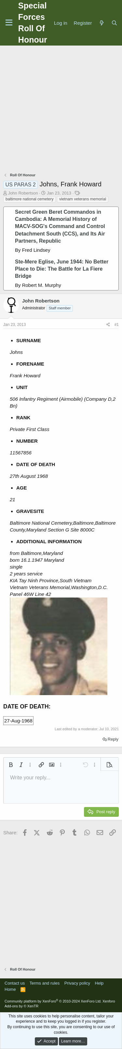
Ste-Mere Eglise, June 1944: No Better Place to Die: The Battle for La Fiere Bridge (61, 269)
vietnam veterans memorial (82, 199)
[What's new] (101, 23)
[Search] (114, 23)
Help (99, 983)
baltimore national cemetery (29, 199)
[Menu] (9, 23)
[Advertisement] (61, 110)
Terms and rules (45, 983)
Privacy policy (77, 983)
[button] (11, 765)
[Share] (108, 325)
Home (10, 989)
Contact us (15, 983)
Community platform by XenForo (53, 1001)
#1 (117, 324)
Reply (113, 739)
